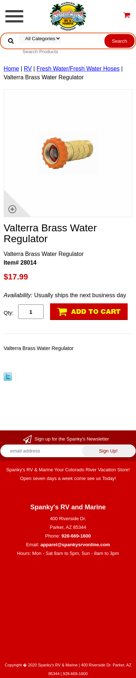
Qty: (9, 312)
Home (11, 69)
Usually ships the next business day (65, 295)
